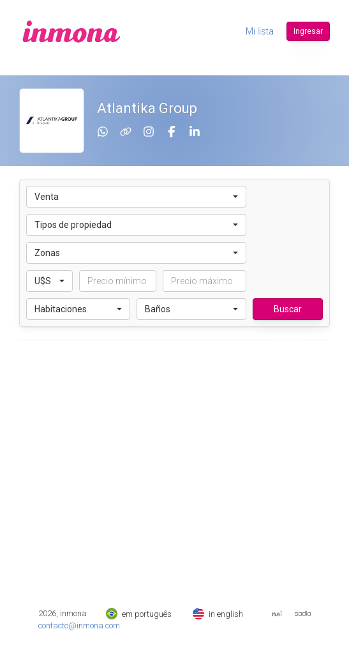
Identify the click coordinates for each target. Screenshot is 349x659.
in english (218, 614)
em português (139, 614)
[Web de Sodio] (303, 613)
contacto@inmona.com (79, 625)
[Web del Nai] (277, 613)
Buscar (288, 309)
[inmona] (71, 31)
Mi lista (260, 31)
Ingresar (308, 31)
